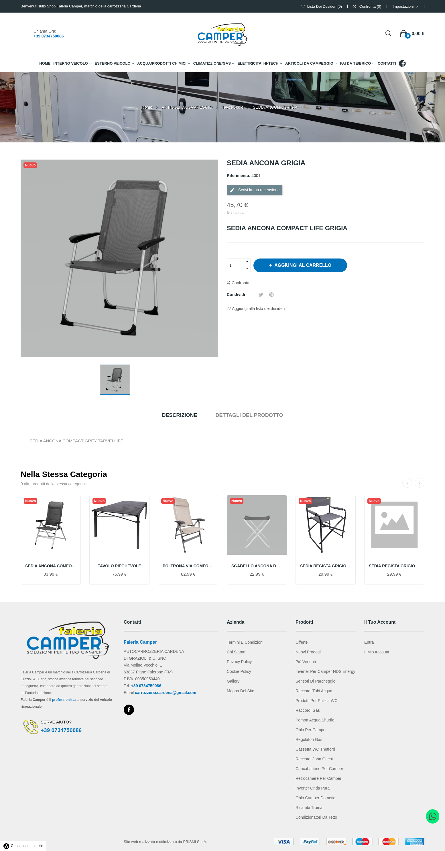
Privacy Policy (239, 661)
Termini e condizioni (245, 642)
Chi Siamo (236, 652)
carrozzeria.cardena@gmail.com (165, 692)
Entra (369, 642)
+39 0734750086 (49, 36)
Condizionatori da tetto (316, 817)
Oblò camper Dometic (315, 798)
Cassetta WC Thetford (315, 749)
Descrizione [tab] (179, 415)
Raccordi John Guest (314, 759)
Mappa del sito (240, 691)
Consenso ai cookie (23, 846)
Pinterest (271, 294)
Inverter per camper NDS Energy (325, 671)
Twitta (261, 294)
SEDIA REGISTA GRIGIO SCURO (325, 566)
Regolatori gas (309, 739)
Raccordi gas (308, 710)
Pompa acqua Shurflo (315, 720)
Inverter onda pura (313, 788)
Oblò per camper (311, 729)
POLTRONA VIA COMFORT (188, 566)
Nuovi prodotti (308, 652)
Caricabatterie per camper (319, 768)
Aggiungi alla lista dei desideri (256, 308)
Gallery (233, 681)
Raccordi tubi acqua (314, 691)
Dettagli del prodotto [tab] (249, 415)
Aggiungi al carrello (302, 265)
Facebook (129, 710)
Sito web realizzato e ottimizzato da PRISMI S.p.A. (165, 842)
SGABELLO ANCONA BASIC (256, 566)
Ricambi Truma (309, 807)
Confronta (238, 283)
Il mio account (376, 652)
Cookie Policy (239, 671)
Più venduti (306, 661)
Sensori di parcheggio (315, 681)
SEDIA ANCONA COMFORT (50, 566)
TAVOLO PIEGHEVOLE (119, 566)
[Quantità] (235, 265)
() (322, 6)
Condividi (252, 294)
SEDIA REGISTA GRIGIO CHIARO (394, 566)
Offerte (302, 642)
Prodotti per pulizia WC (316, 700)
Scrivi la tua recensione (254, 190)
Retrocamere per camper (318, 778)
